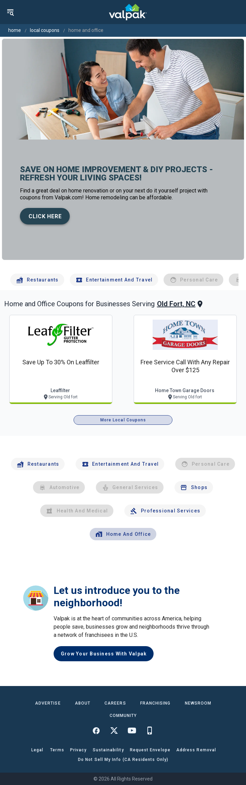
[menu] (10, 12)
